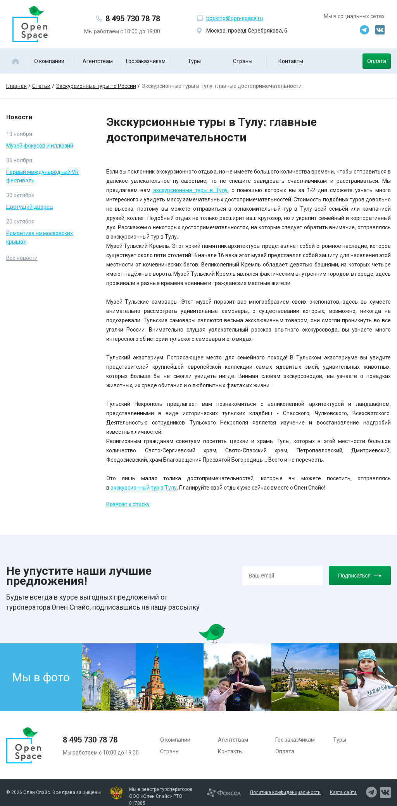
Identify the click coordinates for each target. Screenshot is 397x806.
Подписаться (359, 575)
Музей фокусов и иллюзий (39, 146)
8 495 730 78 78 (132, 18)
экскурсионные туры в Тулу (190, 190)
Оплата (376, 61)
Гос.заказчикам (146, 61)
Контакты (290, 61)
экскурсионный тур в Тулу (143, 488)
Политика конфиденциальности (285, 792)
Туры (194, 61)
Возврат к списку (128, 504)
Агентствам (98, 61)
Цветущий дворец (29, 207)
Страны (242, 61)
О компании (49, 61)
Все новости (22, 258)
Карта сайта (343, 792)
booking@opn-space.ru (234, 18)
